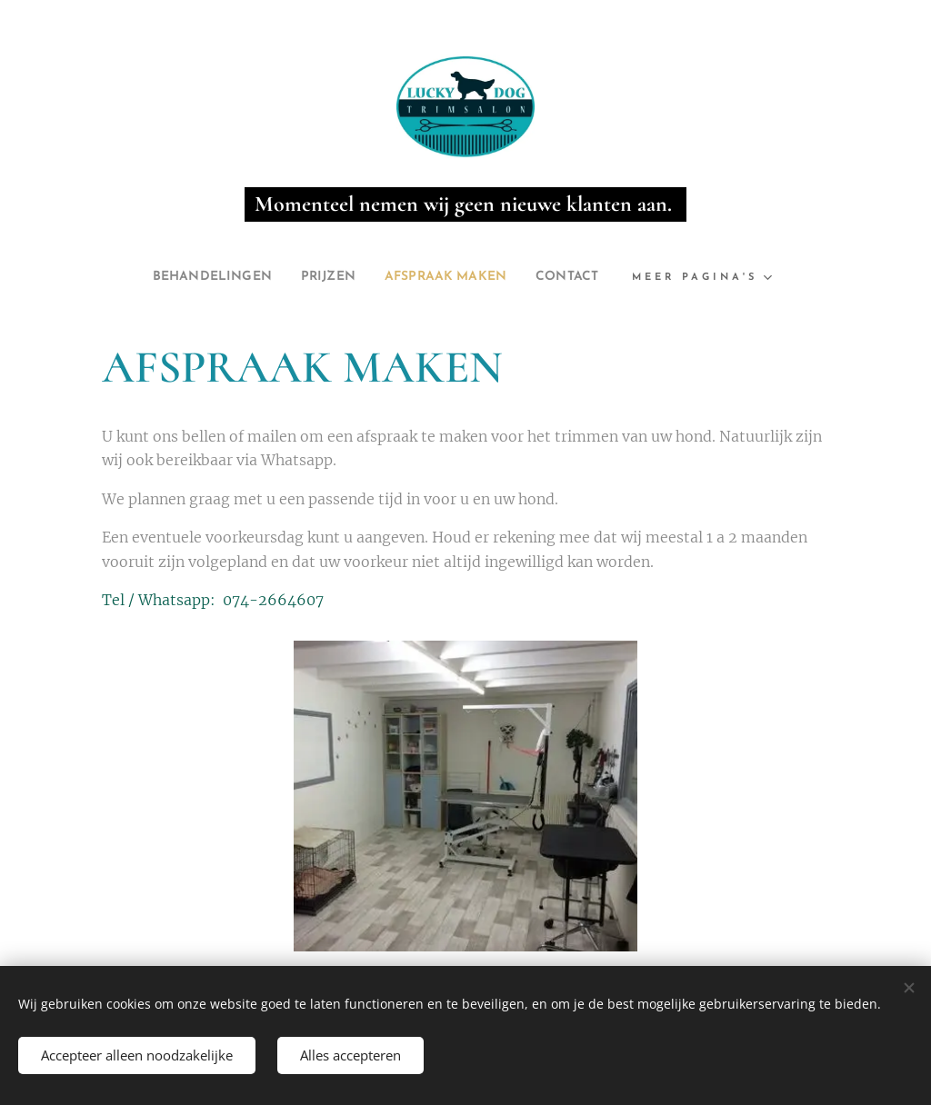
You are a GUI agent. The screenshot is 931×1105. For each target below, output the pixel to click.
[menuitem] (196, 277)
